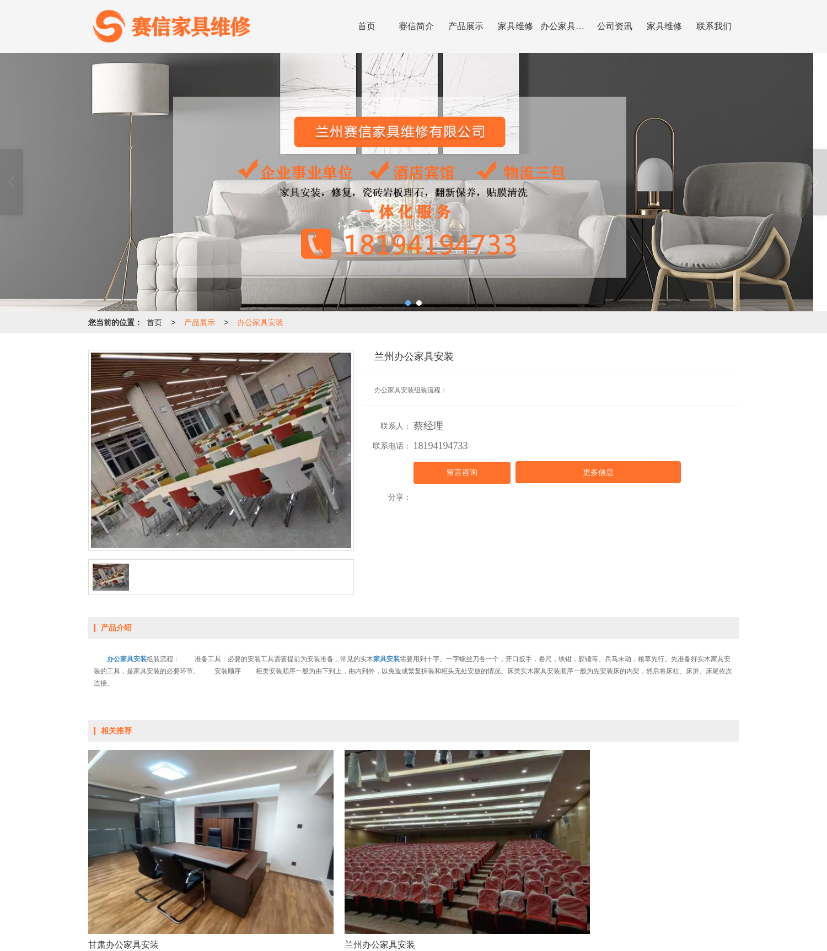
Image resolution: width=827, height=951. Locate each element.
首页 (366, 26)
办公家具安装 (565, 26)
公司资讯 (614, 26)
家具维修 (515, 26)
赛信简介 (416, 26)
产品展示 (466, 26)
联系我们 (714, 26)
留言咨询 (462, 472)
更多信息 (598, 472)
